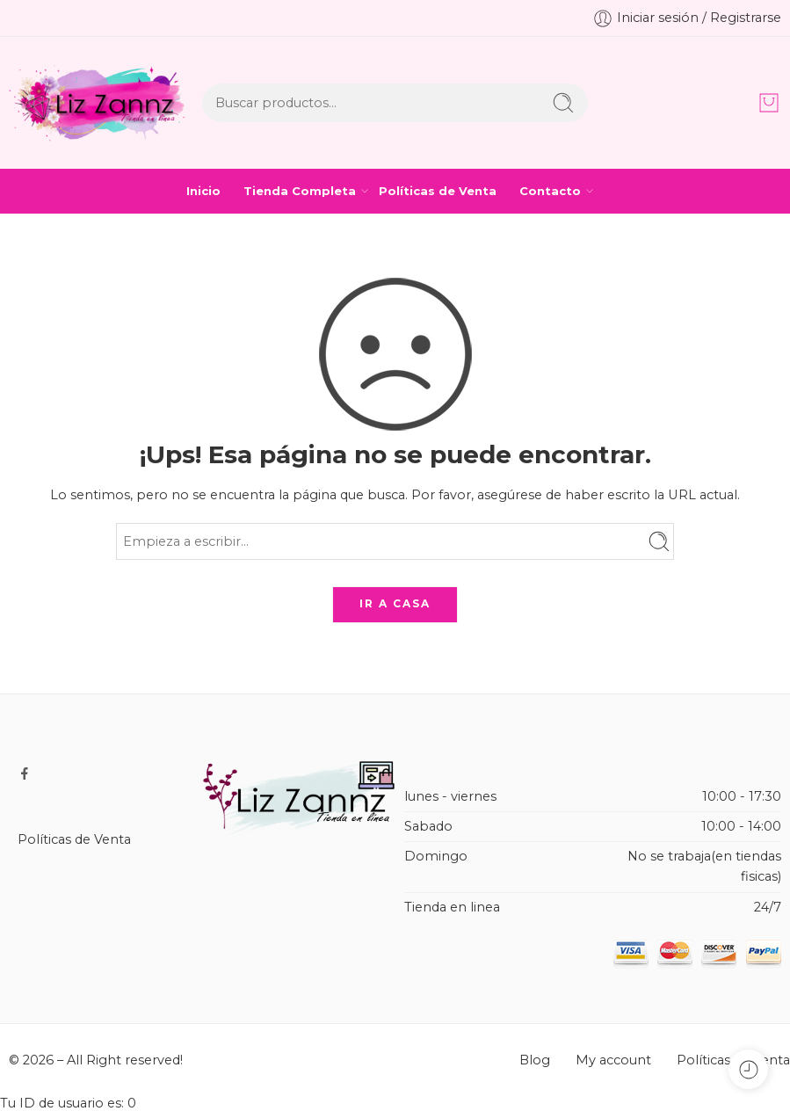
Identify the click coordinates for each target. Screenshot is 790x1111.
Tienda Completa (299, 191)
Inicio (203, 191)
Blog (534, 1060)
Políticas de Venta (437, 191)
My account (613, 1060)
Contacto (550, 191)
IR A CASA (395, 603)
